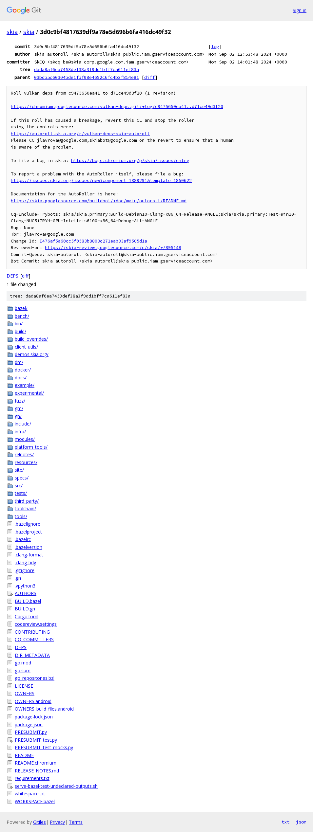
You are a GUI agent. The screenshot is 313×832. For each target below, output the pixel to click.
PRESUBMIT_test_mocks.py (44, 747)
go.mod (23, 663)
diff (149, 77)
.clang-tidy (25, 562)
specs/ (22, 478)
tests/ (21, 493)
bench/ (22, 316)
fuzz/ (20, 401)
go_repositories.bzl (34, 678)
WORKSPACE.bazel (35, 801)
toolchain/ (25, 508)
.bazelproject (28, 532)
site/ (19, 470)
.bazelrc (23, 539)
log (215, 46)
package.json (29, 724)
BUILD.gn (25, 609)
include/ (23, 424)
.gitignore (24, 570)
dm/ (19, 362)
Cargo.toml (26, 616)
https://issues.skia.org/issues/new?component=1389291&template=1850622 (101, 180)
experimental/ (29, 393)
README (24, 755)
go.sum (22, 670)
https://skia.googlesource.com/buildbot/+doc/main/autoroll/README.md (98, 201)
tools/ (21, 516)
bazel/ (21, 308)
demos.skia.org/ (32, 354)
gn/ (18, 416)
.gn (18, 578)
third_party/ (27, 501)
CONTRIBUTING (32, 632)
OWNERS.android (33, 701)
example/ (24, 385)
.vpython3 (25, 586)
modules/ (25, 439)
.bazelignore (27, 524)
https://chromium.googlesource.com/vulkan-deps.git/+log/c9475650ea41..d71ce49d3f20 (117, 106)
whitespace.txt (30, 793)
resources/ (26, 462)
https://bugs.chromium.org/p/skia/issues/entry (130, 160)
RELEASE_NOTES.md (37, 771)
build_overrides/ (31, 339)
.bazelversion (28, 547)
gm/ (19, 408)
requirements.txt (32, 778)
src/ (19, 485)
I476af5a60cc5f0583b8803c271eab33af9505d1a (93, 241)
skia (12, 32)
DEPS (12, 276)
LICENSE (24, 686)
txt (285, 822)
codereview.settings (36, 624)
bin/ (19, 323)
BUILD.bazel (28, 601)
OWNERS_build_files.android (44, 709)
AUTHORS (25, 593)
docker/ (23, 370)
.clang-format (29, 555)
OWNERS (24, 693)
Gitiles (39, 822)
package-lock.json (34, 717)
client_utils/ (26, 347)
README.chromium (35, 763)
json (301, 822)
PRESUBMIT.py (31, 732)
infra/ (20, 431)
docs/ (21, 377)
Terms (76, 822)
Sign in (299, 10)
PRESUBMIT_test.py (36, 740)
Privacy (57, 822)
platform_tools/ (31, 447)
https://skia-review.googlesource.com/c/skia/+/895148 (113, 247)
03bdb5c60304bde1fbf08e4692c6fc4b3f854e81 (86, 77)
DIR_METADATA (32, 655)
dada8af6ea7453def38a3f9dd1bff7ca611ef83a (86, 69)
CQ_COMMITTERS (34, 639)
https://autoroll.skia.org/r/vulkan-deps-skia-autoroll (80, 133)
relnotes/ (24, 454)
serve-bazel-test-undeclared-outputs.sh (56, 786)
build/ (20, 331)
